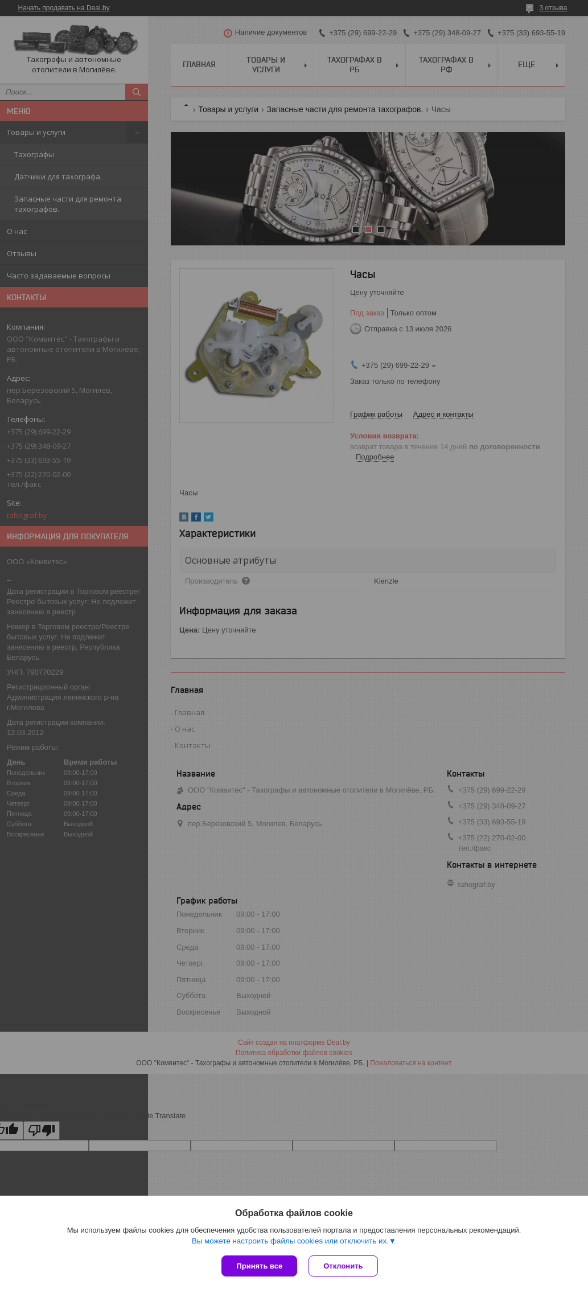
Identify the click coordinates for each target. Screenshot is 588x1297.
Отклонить (343, 1266)
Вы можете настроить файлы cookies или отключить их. (290, 1241)
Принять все (259, 1266)
